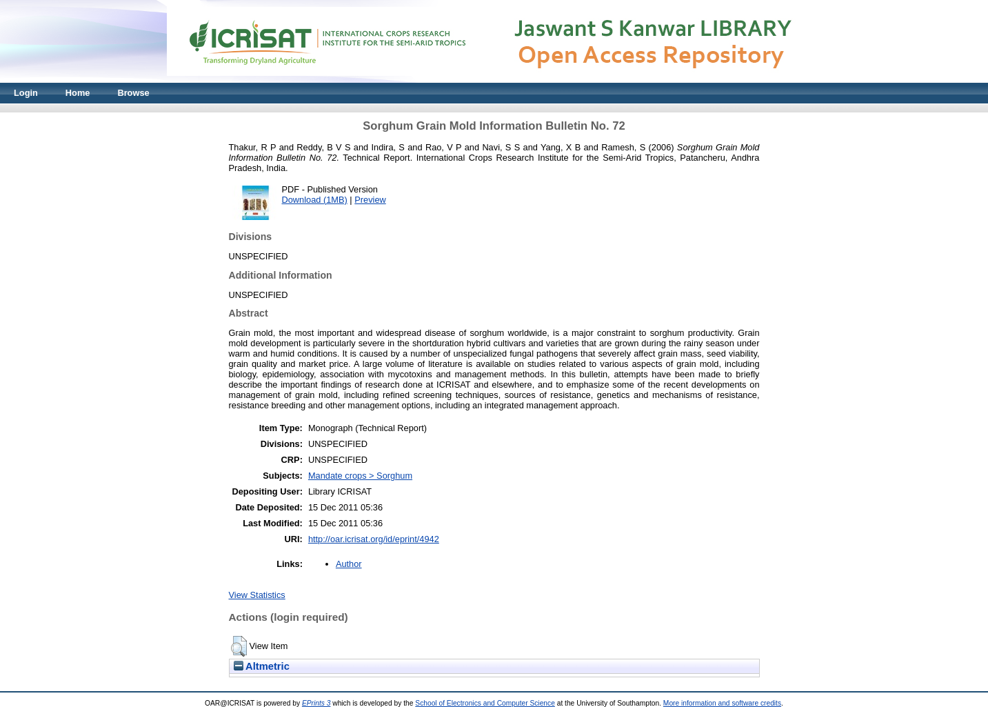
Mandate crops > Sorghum (360, 475)
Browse (133, 93)
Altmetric (262, 666)
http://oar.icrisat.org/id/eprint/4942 (373, 539)
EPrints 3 (316, 703)
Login (26, 93)
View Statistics (257, 595)
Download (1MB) (314, 200)
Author (349, 564)
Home (77, 93)
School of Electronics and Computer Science (485, 703)
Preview (370, 200)
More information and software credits (722, 703)
